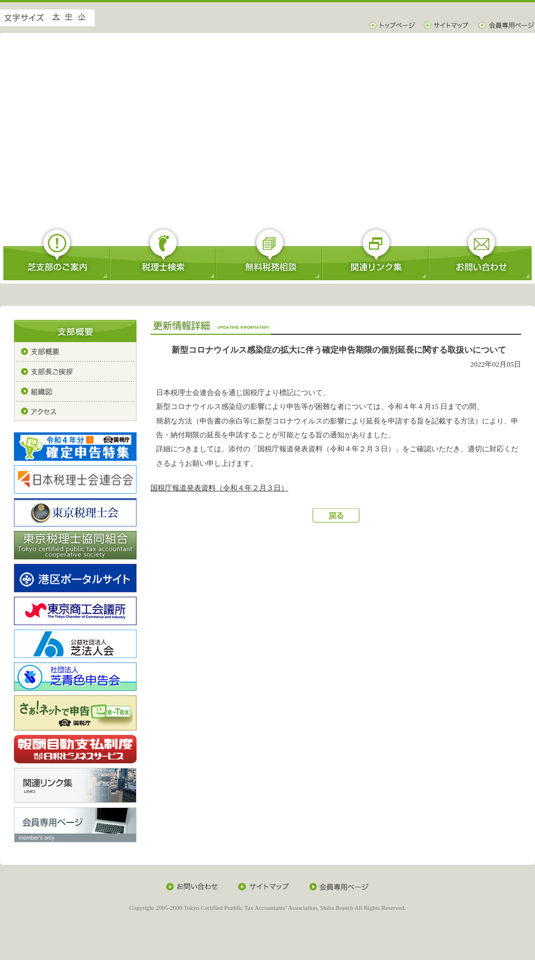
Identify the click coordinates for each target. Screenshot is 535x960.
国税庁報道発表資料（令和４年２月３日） (219, 488)
